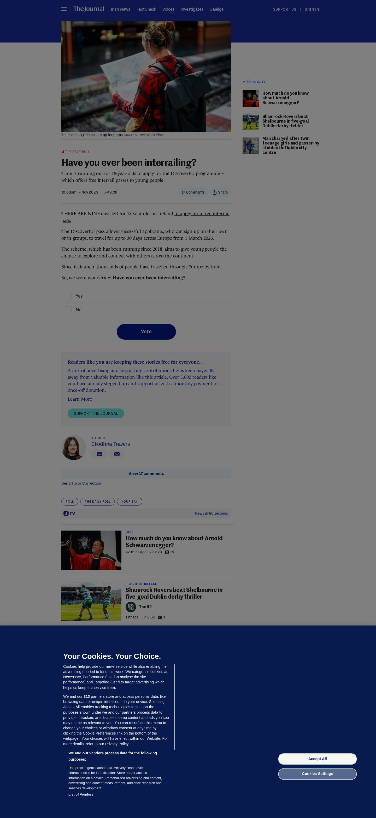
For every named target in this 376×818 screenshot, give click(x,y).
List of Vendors (80, 794)
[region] (188, 721)
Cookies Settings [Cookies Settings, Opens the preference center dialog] (317, 774)
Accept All (317, 759)
